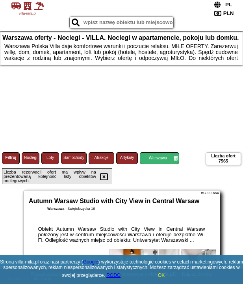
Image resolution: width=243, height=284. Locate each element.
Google (90, 262)
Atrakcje (101, 157)
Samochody (73, 157)
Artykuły (127, 157)
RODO (113, 275)
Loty (50, 157)
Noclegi (30, 157)
